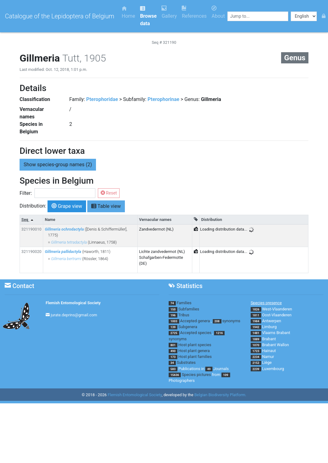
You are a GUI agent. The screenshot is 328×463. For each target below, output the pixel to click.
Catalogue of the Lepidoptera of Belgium (59, 16)
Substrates (186, 362)
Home (128, 12)
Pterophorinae (163, 99)
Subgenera (187, 326)
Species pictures (196, 374)
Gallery (169, 12)
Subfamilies (188, 309)
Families (184, 302)
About (218, 12)
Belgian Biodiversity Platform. (220, 394)
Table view (106, 206)
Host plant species (194, 344)
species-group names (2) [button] (58, 164)
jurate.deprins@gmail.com (74, 315)
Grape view (67, 206)
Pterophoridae (102, 99)
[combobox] (257, 16)
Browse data (148, 16)
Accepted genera (195, 321)
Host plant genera (194, 350)
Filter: (26, 193)
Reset (109, 192)
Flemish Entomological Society (73, 302)
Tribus (183, 315)
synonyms (231, 321)
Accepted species (196, 332)
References (194, 12)
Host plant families (195, 356)
